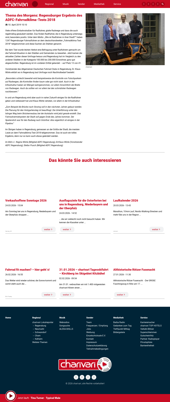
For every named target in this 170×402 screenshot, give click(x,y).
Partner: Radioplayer (149, 339)
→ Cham (36, 335)
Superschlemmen (148, 332)
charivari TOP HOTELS (151, 325)
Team (89, 322)
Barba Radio (119, 322)
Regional (36, 317)
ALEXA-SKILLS (66, 329)
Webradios (64, 322)
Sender (89, 317)
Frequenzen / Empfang (97, 325)
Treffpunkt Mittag (121, 329)
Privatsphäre (146, 342)
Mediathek (118, 317)
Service (144, 317)
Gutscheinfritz (147, 335)
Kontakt (90, 339)
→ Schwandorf (39, 332)
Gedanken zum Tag (122, 325)
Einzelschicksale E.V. (96, 335)
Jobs (88, 329)
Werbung (90, 332)
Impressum (91, 342)
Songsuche (64, 325)
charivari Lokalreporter (42, 322)
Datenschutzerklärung (96, 345)
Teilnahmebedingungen (97, 349)
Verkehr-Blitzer (147, 329)
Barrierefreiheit (147, 345)
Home (8, 317)
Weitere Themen (39, 342)
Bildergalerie (119, 332)
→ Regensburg (39, 325)
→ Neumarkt (38, 329)
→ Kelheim (37, 339)
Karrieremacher (147, 322)
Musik (62, 317)
